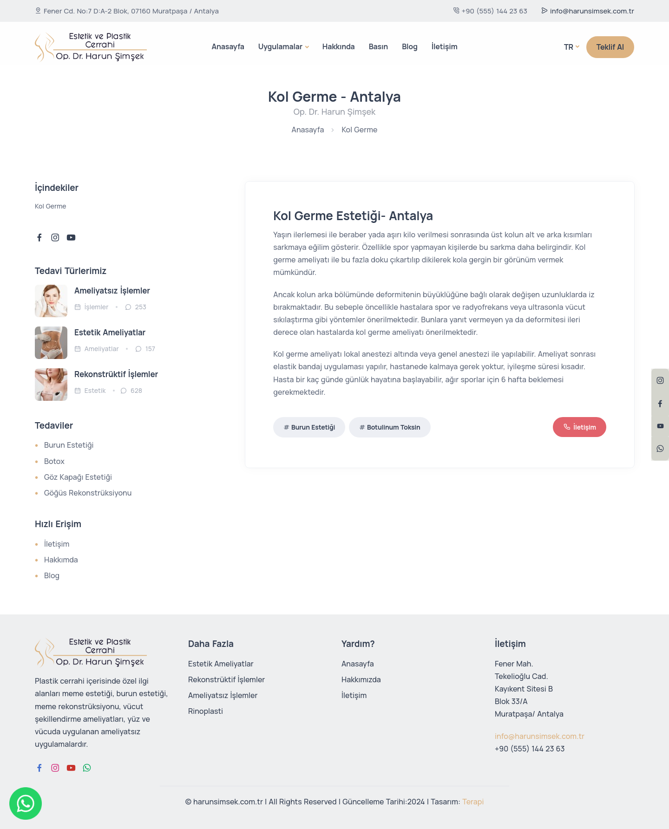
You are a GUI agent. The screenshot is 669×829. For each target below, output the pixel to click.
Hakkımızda (361, 679)
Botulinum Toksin (393, 427)
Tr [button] (568, 47)
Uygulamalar (280, 46)
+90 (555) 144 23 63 (490, 11)
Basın (378, 46)
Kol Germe (359, 129)
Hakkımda (61, 560)
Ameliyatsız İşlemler (112, 290)
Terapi (473, 801)
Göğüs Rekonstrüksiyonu (87, 493)
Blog (410, 46)
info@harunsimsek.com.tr (587, 11)
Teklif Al (610, 47)
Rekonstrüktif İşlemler (226, 679)
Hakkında (338, 46)
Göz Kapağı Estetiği (78, 477)
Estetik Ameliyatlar (109, 332)
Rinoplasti (205, 711)
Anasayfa (227, 46)
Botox (54, 461)
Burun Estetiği (313, 427)
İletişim (445, 46)
